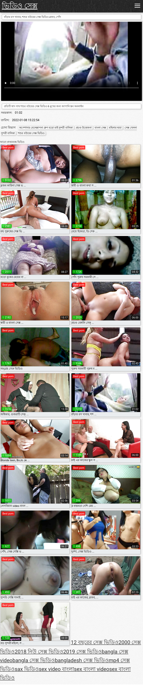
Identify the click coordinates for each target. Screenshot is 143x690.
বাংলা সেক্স (100, 127)
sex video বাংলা (56, 669)
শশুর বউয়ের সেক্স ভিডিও (31, 133)
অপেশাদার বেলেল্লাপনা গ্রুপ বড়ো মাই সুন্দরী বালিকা (46, 127)
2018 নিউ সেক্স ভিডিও (39, 652)
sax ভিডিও (27, 669)
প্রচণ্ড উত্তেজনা (84, 127)
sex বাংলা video (91, 669)
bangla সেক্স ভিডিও (33, 660)
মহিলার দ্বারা (115, 127)
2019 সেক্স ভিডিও (82, 652)
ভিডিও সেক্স (19, 5)
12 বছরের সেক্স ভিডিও (94, 642)
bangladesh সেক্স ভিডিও (82, 660)
